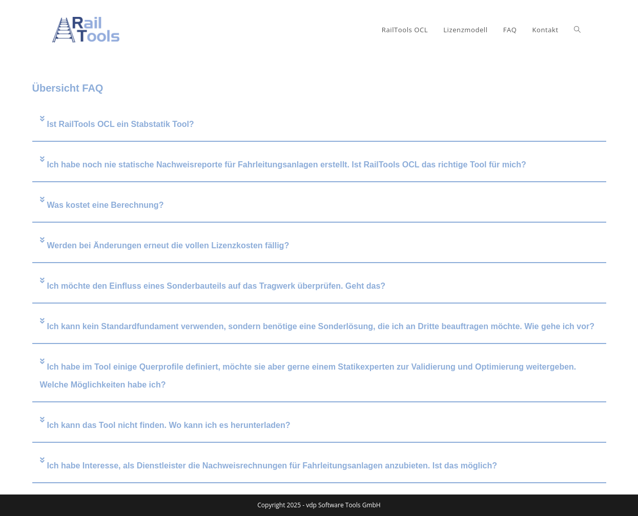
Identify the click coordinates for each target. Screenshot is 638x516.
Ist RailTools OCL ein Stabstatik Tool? (120, 124)
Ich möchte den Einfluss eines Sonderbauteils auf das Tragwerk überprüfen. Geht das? (216, 286)
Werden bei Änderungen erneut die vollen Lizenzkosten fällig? (168, 245)
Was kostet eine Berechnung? (105, 205)
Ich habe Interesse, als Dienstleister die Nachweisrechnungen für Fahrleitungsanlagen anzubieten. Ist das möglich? (272, 465)
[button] (319, 124)
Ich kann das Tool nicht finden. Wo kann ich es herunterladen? (169, 425)
